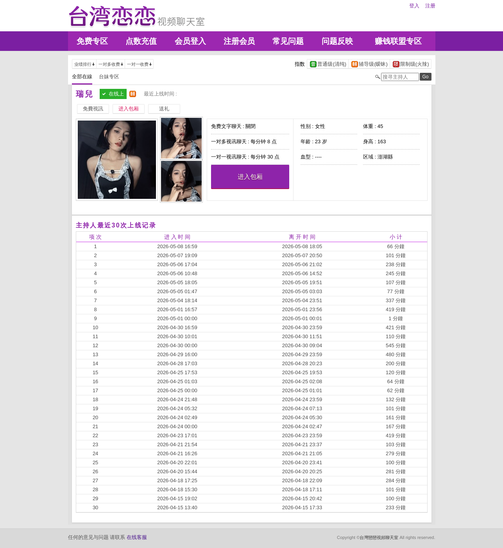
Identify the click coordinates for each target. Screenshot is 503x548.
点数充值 (141, 41)
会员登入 (190, 41)
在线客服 (137, 537)
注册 (430, 6)
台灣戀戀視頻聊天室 (379, 537)
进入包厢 (250, 176)
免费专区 (92, 41)
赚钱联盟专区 (398, 41)
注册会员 (239, 41)
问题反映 (337, 41)
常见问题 (288, 41)
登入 (414, 6)
